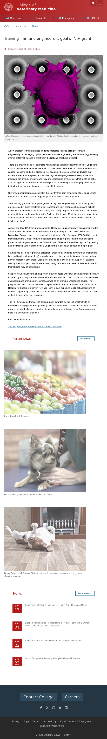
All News (86, 338)
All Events (85, 593)
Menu (100, 3)
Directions (13, 18)
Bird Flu (93, 18)
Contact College (38, 697)
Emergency (66, 18)
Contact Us (40, 18)
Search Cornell (93, 3)
